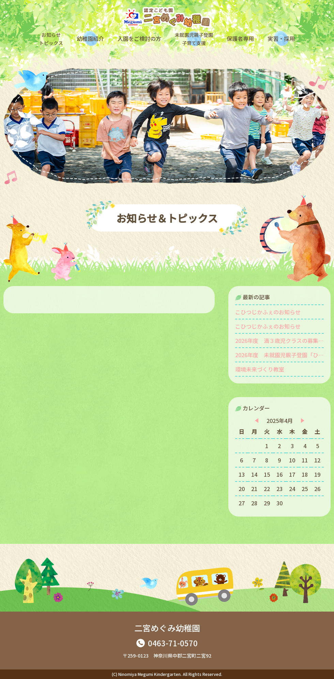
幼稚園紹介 (90, 38)
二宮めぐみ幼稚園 (167, 628)
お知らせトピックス (51, 38)
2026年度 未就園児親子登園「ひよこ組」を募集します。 (279, 355)
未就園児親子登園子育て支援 (194, 38)
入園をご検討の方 (139, 38)
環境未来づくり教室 (259, 369)
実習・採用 (281, 38)
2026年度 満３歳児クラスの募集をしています (279, 340)
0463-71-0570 (173, 642)
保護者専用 (240, 38)
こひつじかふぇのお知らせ (268, 312)
